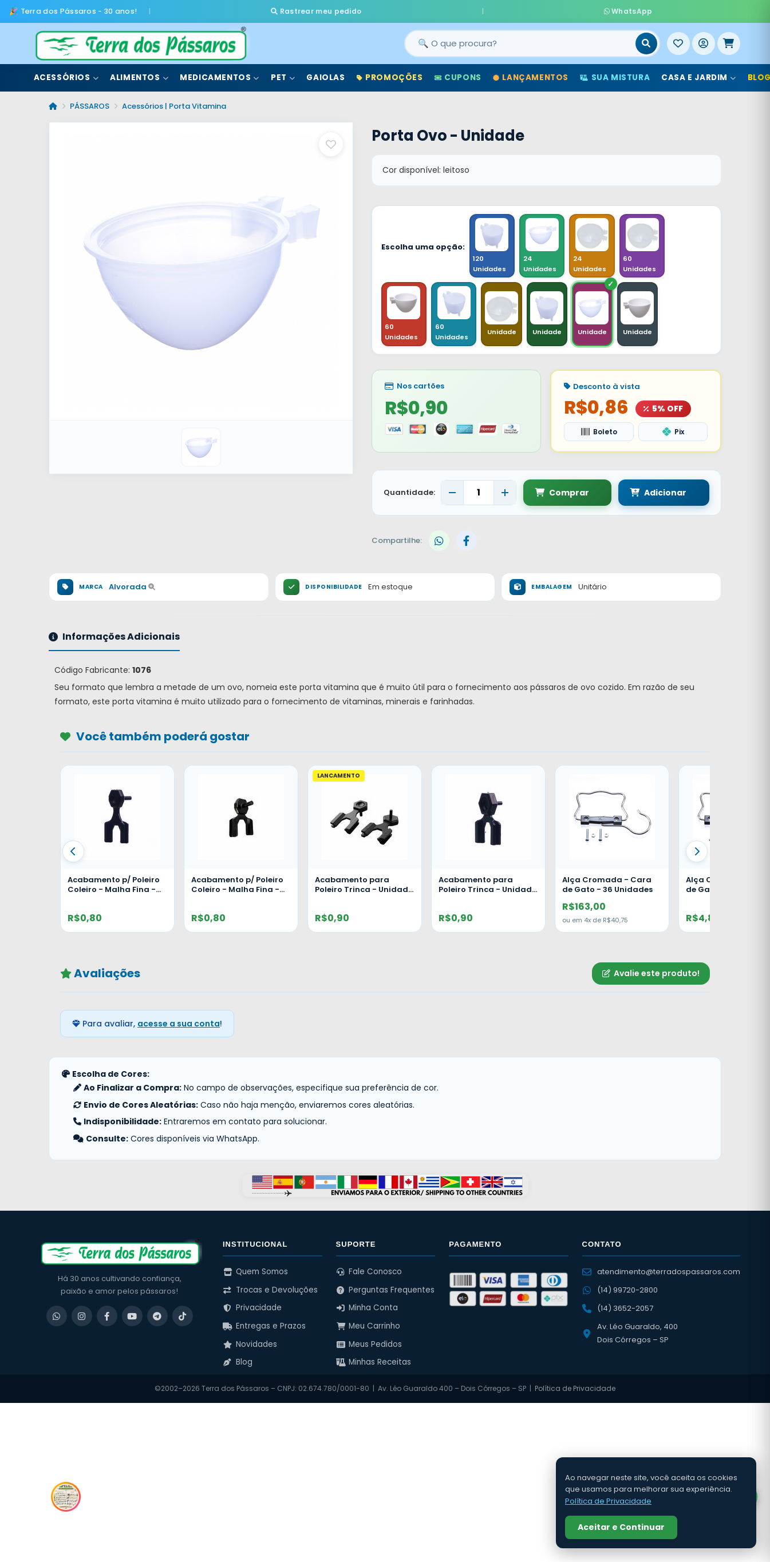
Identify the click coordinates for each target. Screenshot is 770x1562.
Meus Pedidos (369, 1344)
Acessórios (66, 73)
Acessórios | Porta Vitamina (174, 102)
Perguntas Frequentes (385, 1290)
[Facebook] (107, 1317)
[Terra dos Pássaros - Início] (140, 39)
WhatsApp (520, 9)
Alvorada (132, 587)
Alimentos (139, 73)
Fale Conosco (369, 1272)
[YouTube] (132, 1317)
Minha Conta (367, 1308)
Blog (237, 1363)
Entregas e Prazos (264, 1327)
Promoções (390, 73)
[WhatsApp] (56, 1317)
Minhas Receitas (374, 1363)
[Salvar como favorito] (330, 140)
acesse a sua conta (178, 1024)
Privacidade (252, 1308)
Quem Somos (255, 1272)
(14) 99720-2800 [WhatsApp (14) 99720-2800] (620, 1291)
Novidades (250, 1344)
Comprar (562, 493)
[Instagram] (82, 1317)
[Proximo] (697, 852)
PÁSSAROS (89, 102)
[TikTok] (182, 1317)
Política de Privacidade (575, 1389)
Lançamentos (530, 73)
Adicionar (647, 493)
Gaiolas (325, 73)
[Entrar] (703, 39)
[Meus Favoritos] (678, 39)
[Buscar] (646, 39)
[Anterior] (73, 852)
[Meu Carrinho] (728, 39)
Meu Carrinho (368, 1327)
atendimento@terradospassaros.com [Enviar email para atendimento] (661, 1272)
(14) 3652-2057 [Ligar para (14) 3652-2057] (617, 1309)
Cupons (458, 73)
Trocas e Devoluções (270, 1290)
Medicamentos (219, 73)
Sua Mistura (615, 73)
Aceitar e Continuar (621, 1527)
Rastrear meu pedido (424, 9)
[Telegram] (157, 1317)
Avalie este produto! (651, 974)
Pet (283, 73)
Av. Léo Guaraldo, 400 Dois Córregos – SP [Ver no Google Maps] (630, 1334)
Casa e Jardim (698, 73)
